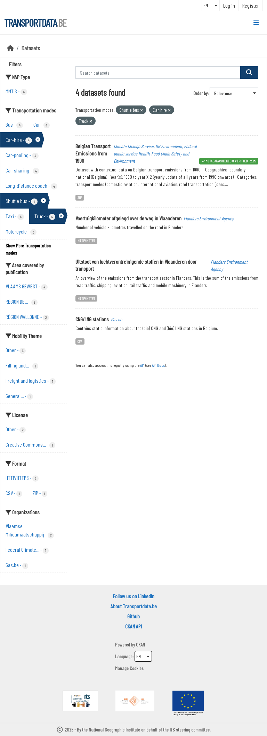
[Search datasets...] (158, 72)
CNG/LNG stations (92, 319)
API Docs (158, 365)
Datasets (31, 48)
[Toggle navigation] (256, 22)
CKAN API (133, 626)
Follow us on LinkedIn (133, 596)
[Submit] (249, 72)
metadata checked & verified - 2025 (230, 161)
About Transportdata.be (134, 606)
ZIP (80, 197)
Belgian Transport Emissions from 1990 (93, 153)
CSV (80, 341)
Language (123, 656)
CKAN (140, 645)
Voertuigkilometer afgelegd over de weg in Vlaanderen (128, 218)
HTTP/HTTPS (86, 240)
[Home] (10, 48)
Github (133, 616)
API (142, 365)
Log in (229, 5)
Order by (200, 93)
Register (250, 5)
